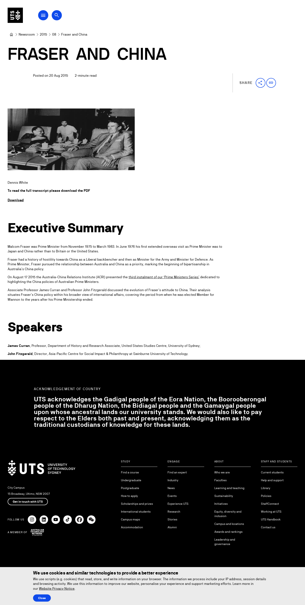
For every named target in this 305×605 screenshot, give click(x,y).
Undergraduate (131, 480)
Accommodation (132, 527)
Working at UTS (271, 511)
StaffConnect (270, 503)
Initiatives (221, 503)
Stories (172, 519)
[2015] (43, 34)
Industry (173, 480)
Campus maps (130, 519)
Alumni (172, 527)
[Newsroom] (27, 34)
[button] (260, 82)
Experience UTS (178, 503)
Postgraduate (130, 488)
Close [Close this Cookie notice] (42, 598)
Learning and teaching (229, 488)
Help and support (272, 480)
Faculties (220, 480)
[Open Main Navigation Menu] (43, 15)
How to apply (129, 496)
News (171, 488)
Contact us (268, 527)
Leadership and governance (224, 542)
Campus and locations (229, 524)
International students (136, 511)
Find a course (130, 472)
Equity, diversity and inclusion (227, 514)
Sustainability (223, 496)
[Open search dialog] (57, 15)
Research (174, 511)
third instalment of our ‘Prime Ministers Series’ (164, 277)
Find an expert (177, 472)
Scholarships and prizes (137, 503)
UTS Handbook (271, 519)
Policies (266, 496)
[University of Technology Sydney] (11, 34)
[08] (54, 34)
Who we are (222, 472)
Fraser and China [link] (74, 34)
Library (265, 488)
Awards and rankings (228, 531)
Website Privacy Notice (57, 589)
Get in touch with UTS (28, 501)
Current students (272, 472)
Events (172, 496)
